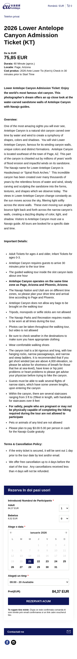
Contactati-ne (15, 631)
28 (29, 567)
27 (21, 567)
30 (47, 567)
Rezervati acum (38, 601)
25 (64, 561)
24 (55, 561)
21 (29, 561)
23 (47, 561)
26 (12, 567)
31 (55, 567)
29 (38, 567)
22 (38, 561)
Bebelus (26, 517)
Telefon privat (11, 16)
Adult (26, 507)
